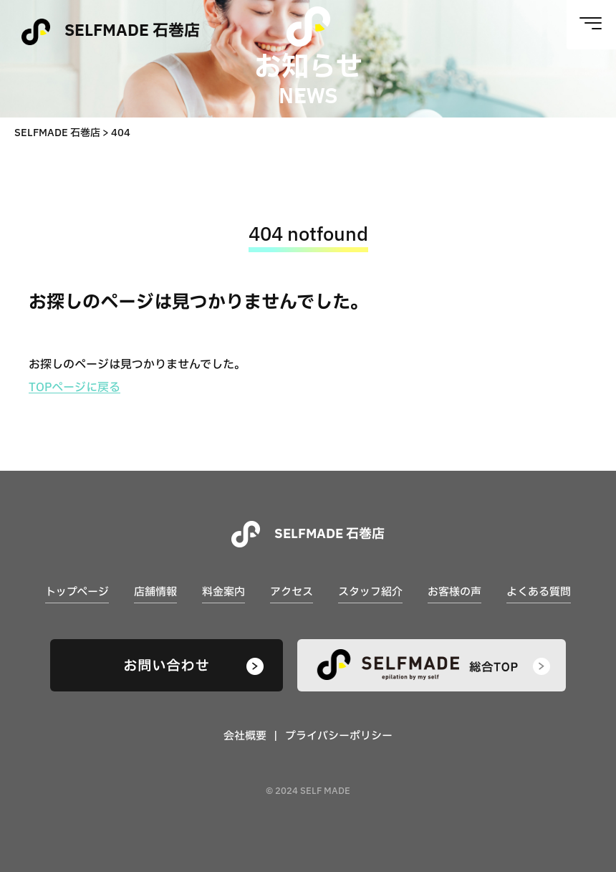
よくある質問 (538, 592)
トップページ (77, 592)
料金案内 (223, 592)
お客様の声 (454, 592)
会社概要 (244, 736)
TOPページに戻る (74, 387)
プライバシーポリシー (339, 736)
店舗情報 (155, 592)
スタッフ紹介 (370, 592)
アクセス (291, 592)
